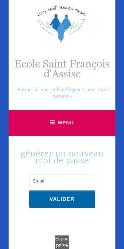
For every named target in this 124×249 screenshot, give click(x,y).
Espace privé (63, 242)
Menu (66, 122)
